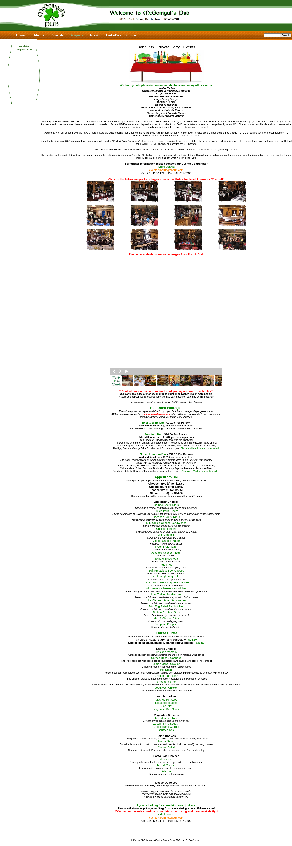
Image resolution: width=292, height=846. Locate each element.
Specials (57, 35)
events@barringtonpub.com (166, 170)
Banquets (76, 35)
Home (20, 35)
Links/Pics (113, 35)
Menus (39, 35)
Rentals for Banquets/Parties (24, 46)
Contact (132, 35)
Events (95, 35)
